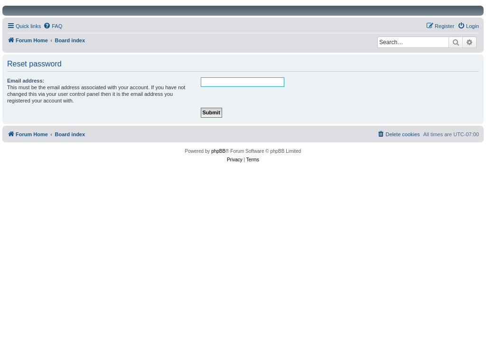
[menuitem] (52, 26)
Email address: (25, 81)
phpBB (218, 151)
